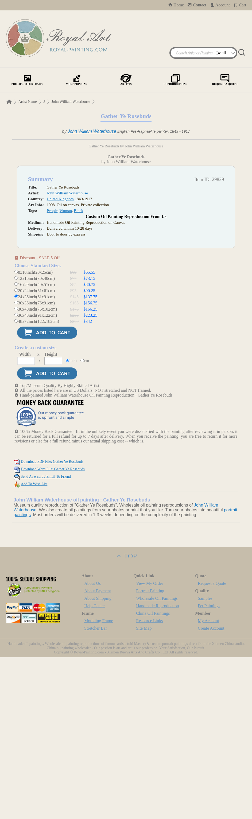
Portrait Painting (150, 752)
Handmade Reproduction (157, 767)
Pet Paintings (209, 767)
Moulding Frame (98, 782)
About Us (92, 745)
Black (78, 372)
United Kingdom (60, 361)
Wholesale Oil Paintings (157, 760)
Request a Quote (212, 745)
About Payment (97, 752)
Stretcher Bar (95, 790)
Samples (205, 760)
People (52, 372)
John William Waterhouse (71, 102)
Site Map (144, 790)
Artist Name (27, 102)
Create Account (211, 790)
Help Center (94, 767)
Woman (66, 372)
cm (86, 522)
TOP (126, 718)
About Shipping (97, 760)
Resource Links (149, 782)
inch (73, 522)
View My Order (149, 745)
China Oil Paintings (153, 775)
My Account (208, 782)
